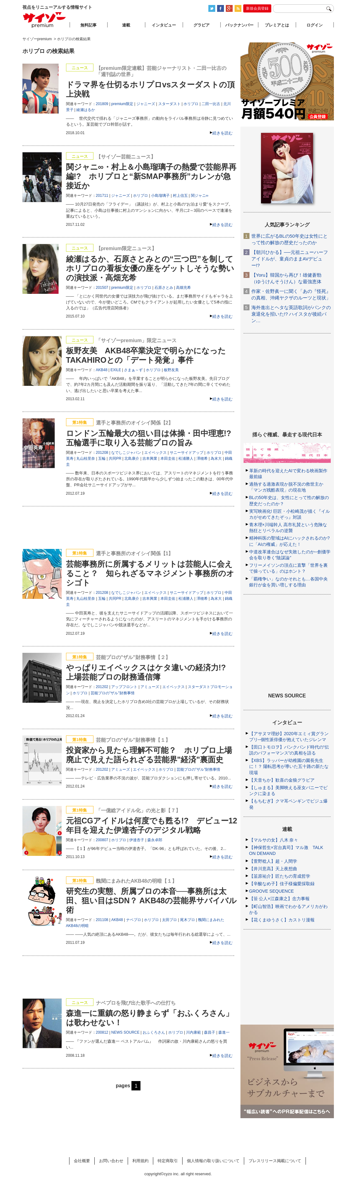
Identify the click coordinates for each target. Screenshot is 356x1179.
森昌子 (209, 1032)
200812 (102, 1032)
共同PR (115, 458)
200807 (102, 840)
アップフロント (124, 687)
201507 (102, 287)
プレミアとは (277, 25)
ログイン (314, 25)
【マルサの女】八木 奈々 (273, 839)
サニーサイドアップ (186, 452)
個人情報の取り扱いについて (213, 1160)
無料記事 (88, 25)
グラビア (201, 25)
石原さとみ (163, 287)
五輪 (102, 458)
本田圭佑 (167, 458)
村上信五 (180, 195)
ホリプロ (190, 104)
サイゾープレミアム (44, 20)
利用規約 (140, 1160)
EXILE (116, 370)
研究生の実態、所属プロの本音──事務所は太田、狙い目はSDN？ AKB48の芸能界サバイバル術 (151, 900)
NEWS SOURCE (125, 1032)
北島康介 (131, 458)
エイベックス (155, 452)
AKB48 (101, 370)
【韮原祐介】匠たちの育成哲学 (279, 876)
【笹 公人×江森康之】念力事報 (279, 898)
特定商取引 (168, 1160)
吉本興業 (149, 458)
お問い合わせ (111, 1160)
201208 (102, 452)
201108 (102, 920)
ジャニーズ (145, 104)
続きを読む (222, 133)
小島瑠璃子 (160, 195)
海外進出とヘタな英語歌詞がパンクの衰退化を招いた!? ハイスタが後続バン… (291, 314)
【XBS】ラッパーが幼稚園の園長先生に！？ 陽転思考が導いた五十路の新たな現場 (289, 766)
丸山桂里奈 (85, 458)
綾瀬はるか (85, 110)
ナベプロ (133, 920)
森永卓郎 (154, 840)
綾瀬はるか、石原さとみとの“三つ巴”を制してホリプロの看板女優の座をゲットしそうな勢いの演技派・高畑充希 (150, 268)
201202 (102, 687)
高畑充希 (183, 287)
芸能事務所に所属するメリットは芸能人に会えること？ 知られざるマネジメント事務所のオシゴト (150, 573)
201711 (102, 195)
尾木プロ (187, 920)
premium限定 (122, 104)
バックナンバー (239, 25)
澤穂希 (202, 458)
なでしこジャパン (126, 452)
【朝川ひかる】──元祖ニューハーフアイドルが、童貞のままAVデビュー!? (289, 259)
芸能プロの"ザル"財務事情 (113, 693)
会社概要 (82, 1160)
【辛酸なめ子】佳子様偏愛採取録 (282, 883)
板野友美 (171, 370)
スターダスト (169, 104)
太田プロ (169, 920)
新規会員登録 (257, 8)
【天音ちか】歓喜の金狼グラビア (282, 780)
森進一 (224, 1032)
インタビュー (164, 25)
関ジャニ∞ (200, 195)
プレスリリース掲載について (275, 1160)
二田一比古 (211, 104)
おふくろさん (154, 1032)
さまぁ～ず (133, 370)
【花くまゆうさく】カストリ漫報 (282, 919)
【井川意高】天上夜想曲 (273, 868)
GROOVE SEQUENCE (271, 891)
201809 (102, 104)
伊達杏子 (136, 840)
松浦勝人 (185, 458)
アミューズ (149, 687)
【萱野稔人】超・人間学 (273, 861)
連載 (126, 25)
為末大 (216, 458)
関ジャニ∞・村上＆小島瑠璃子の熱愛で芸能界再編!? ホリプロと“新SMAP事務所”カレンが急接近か (151, 176)
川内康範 (193, 1032)
